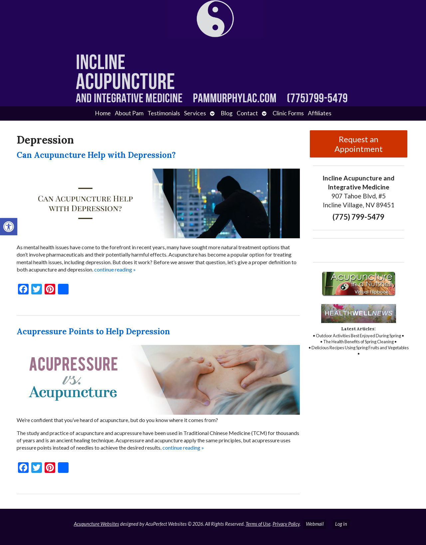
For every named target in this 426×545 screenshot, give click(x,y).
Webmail (314, 524)
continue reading (115, 269)
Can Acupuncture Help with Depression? (96, 155)
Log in (341, 524)
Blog (227, 113)
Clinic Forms (288, 113)
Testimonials (163, 113)
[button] (8, 226)
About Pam (129, 113)
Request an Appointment (358, 144)
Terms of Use (258, 524)
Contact (247, 113)
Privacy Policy (286, 524)
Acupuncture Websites (96, 524)
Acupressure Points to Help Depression (93, 331)
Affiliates (319, 113)
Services (195, 113)
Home (103, 113)
